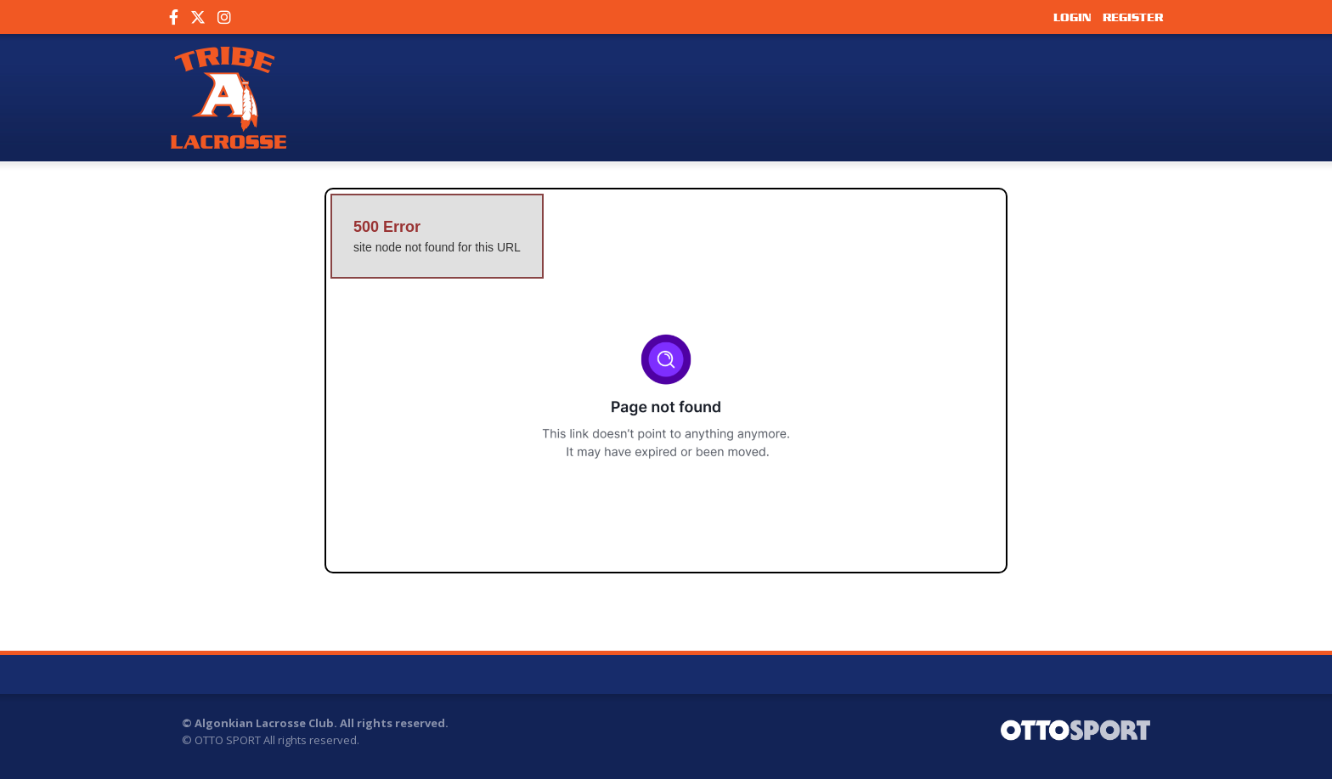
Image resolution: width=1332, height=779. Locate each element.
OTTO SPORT (228, 740)
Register (1133, 17)
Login (1072, 17)
